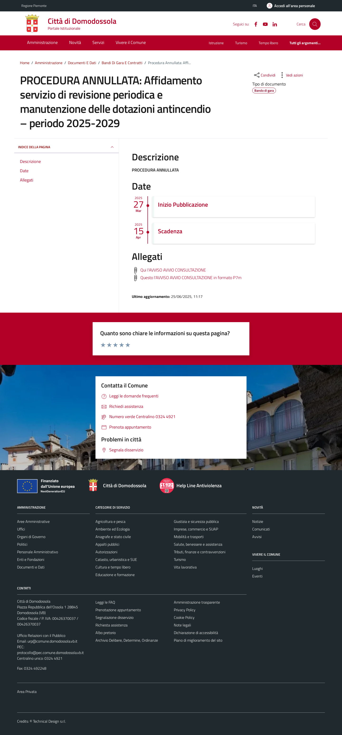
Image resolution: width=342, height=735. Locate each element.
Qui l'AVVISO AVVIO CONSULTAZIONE (173, 270)
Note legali (182, 625)
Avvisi (256, 536)
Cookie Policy (184, 617)
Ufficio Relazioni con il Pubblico (41, 635)
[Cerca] (315, 24)
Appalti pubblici (107, 544)
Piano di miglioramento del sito (198, 640)
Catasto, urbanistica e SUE (116, 559)
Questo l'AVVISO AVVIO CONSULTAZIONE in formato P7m (191, 277)
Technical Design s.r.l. (49, 721)
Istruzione (216, 43)
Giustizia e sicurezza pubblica (196, 521)
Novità (75, 42)
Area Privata (27, 691)
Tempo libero (268, 43)
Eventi (257, 576)
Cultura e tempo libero (112, 567)
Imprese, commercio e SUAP (196, 529)
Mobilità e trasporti (189, 536)
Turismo (241, 43)
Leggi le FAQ (105, 602)
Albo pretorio (105, 632)
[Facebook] (254, 24)
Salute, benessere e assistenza (198, 544)
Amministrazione (42, 42)
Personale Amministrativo (37, 552)
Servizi (98, 42)
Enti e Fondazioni (30, 559)
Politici (22, 544)
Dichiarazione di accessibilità (196, 632)
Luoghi (257, 568)
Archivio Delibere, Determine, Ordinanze (126, 640)
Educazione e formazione (115, 575)
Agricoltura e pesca (110, 521)
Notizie (257, 521)
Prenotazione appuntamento (118, 610)
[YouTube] (263, 24)
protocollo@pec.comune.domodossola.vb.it (50, 652)
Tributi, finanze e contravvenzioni (199, 552)
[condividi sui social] (264, 75)
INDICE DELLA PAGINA (66, 147)
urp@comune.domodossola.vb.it (52, 641)
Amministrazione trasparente (197, 602)
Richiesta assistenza (111, 625)
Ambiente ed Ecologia (112, 529)
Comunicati (261, 529)
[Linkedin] (273, 24)
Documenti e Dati (30, 567)
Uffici (21, 529)
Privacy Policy (184, 610)
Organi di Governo (31, 536)
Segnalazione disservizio (114, 617)
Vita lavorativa (185, 567)
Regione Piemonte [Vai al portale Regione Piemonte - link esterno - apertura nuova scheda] (34, 5)
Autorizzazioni (106, 552)
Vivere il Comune (131, 42)
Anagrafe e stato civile (113, 536)
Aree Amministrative (33, 521)
